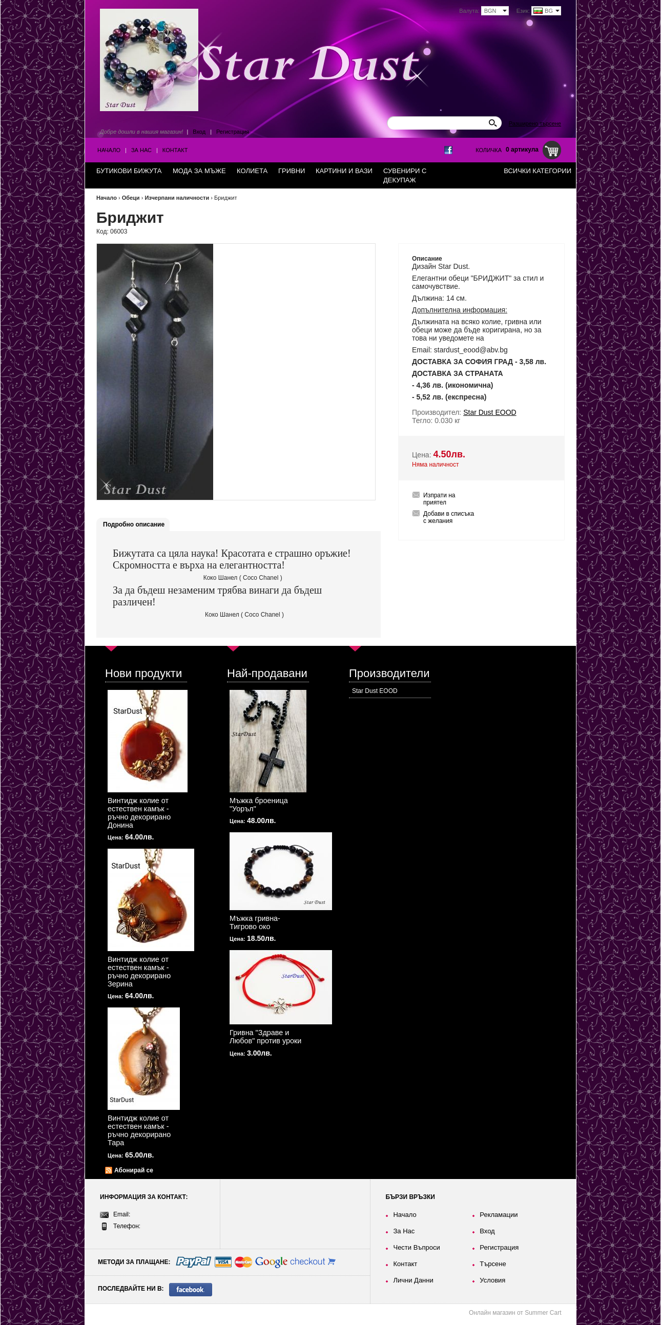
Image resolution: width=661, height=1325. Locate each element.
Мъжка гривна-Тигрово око (255, 922)
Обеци (131, 198)
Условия (492, 1280)
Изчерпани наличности (176, 198)
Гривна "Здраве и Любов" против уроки (265, 1036)
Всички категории (537, 171)
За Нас (141, 150)
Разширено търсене (535, 123)
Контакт (175, 150)
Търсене (493, 1264)
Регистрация (232, 132)
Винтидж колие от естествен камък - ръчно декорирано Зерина (139, 971)
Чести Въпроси (416, 1247)
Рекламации (499, 1214)
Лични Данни (413, 1280)
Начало (108, 150)
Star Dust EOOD (375, 691)
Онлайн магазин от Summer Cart (515, 1312)
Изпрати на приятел (439, 499)
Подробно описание (133, 524)
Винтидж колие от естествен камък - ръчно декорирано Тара (139, 1130)
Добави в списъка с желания (448, 517)
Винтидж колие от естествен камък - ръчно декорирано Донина (139, 812)
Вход (199, 132)
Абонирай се (133, 1170)
